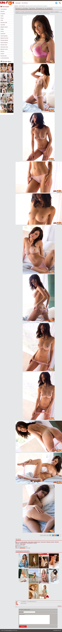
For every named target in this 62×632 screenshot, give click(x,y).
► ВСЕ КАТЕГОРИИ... (5, 58)
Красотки (2, 51)
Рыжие (2, 15)
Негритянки (3, 33)
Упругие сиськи (23, 542)
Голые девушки (4, 9)
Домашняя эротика (4, 38)
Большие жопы (4, 55)
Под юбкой (3, 24)
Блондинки (3, 13)
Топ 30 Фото (25, 3)
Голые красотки (29, 542)
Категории (18, 3)
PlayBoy (2, 29)
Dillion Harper (22, 544)
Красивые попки (4, 22)
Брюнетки (2, 11)
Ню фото (2, 53)
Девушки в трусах (4, 26)
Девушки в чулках (4, 49)
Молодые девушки (4, 40)
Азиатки (2, 31)
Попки (2, 20)
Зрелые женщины (4, 42)
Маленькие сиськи (4, 46)
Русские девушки (4, 35)
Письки (2, 18)
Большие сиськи (4, 44)
